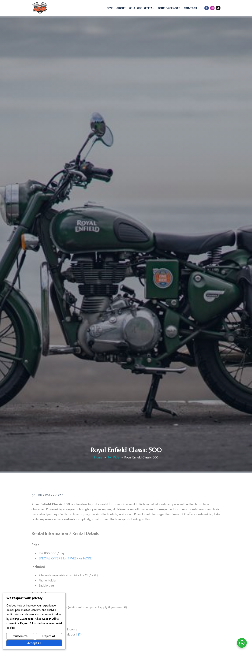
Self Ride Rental (141, 8)
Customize (20, 636)
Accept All (34, 643)
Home (109, 8)
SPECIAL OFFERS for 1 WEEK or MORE (65, 568)
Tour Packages (169, 8)
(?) (80, 644)
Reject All (48, 636)
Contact (190, 8)
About (121, 8)
